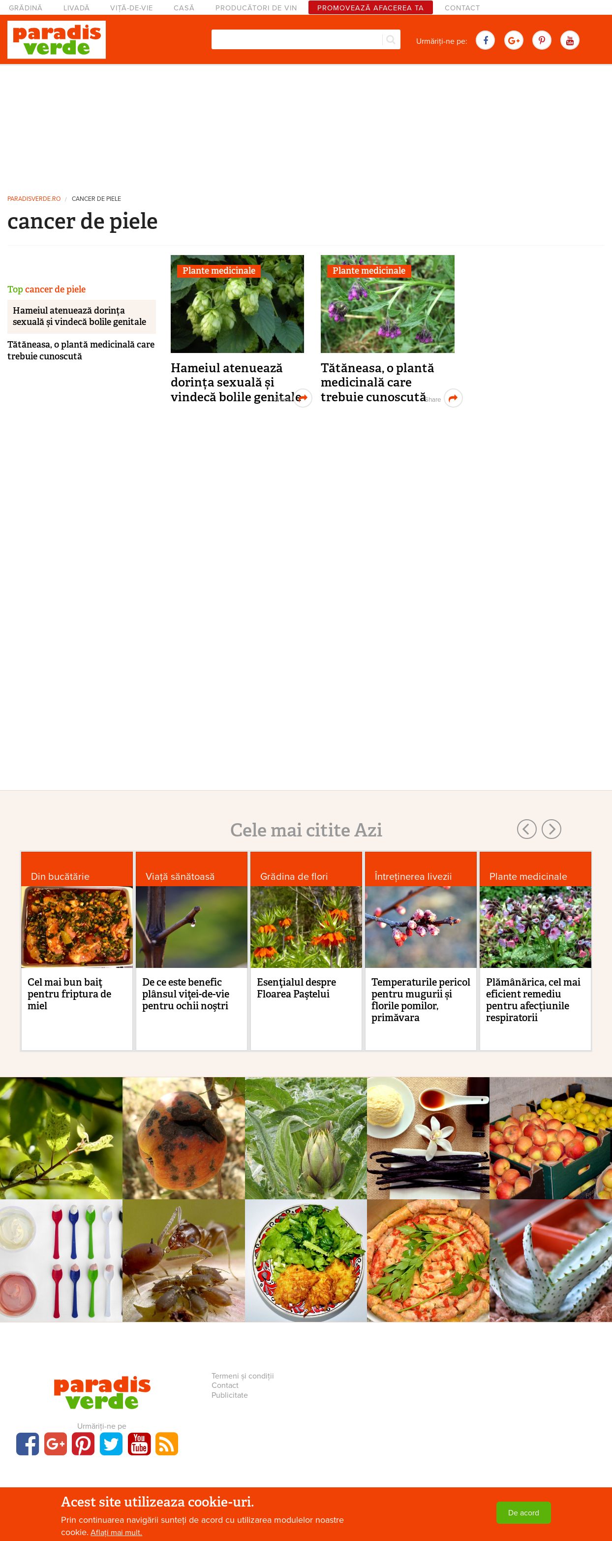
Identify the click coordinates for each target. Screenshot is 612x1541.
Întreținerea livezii (413, 876)
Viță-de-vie (131, 8)
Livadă (76, 8)
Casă (184, 8)
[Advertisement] (306, 125)
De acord (523, 1513)
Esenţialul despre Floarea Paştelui (296, 988)
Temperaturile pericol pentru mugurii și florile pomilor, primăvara (420, 1000)
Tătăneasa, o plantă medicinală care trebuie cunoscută (377, 382)
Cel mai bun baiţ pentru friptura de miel (69, 994)
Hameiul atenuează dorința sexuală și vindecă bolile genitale (236, 382)
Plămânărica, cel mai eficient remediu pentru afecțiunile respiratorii (533, 1000)
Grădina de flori (294, 876)
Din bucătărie (60, 876)
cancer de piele (96, 199)
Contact (462, 8)
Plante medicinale (219, 271)
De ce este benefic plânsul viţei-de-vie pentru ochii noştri (185, 994)
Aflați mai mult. (116, 1533)
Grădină (26, 8)
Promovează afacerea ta (370, 8)
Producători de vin (256, 8)
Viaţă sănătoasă (180, 876)
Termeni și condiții (243, 1376)
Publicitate (230, 1395)
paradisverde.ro (34, 199)
